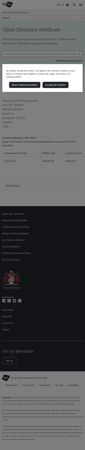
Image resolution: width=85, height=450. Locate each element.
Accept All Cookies (55, 85)
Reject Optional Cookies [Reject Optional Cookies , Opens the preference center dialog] (25, 85)
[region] (42, 78)
